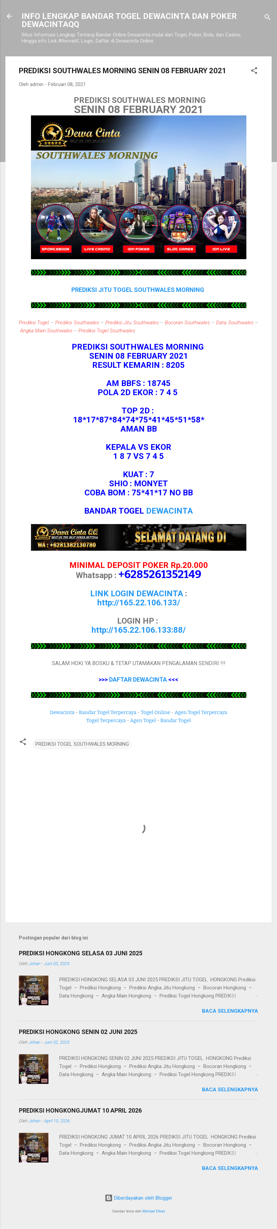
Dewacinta (62, 712)
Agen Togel (143, 720)
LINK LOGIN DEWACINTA (136, 593)
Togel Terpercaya (106, 720)
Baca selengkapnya (230, 1011)
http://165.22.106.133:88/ (139, 630)
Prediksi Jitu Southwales (132, 323)
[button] (254, 71)
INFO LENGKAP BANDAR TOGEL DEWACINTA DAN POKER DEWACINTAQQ (129, 20)
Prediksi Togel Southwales (106, 331)
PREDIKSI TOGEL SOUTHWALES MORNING (82, 744)
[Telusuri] (268, 18)
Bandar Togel (175, 720)
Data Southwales (234, 323)
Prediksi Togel (34, 323)
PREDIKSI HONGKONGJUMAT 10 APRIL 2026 (80, 1110)
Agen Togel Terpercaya (200, 712)
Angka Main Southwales (46, 331)
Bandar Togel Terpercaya (107, 712)
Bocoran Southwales (187, 323)
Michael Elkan (153, 1211)
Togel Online (155, 712)
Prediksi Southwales (77, 323)
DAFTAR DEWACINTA (138, 679)
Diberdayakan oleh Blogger (138, 1198)
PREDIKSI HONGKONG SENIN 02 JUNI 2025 (78, 1031)
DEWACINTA (169, 511)
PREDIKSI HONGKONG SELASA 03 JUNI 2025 (80, 953)
